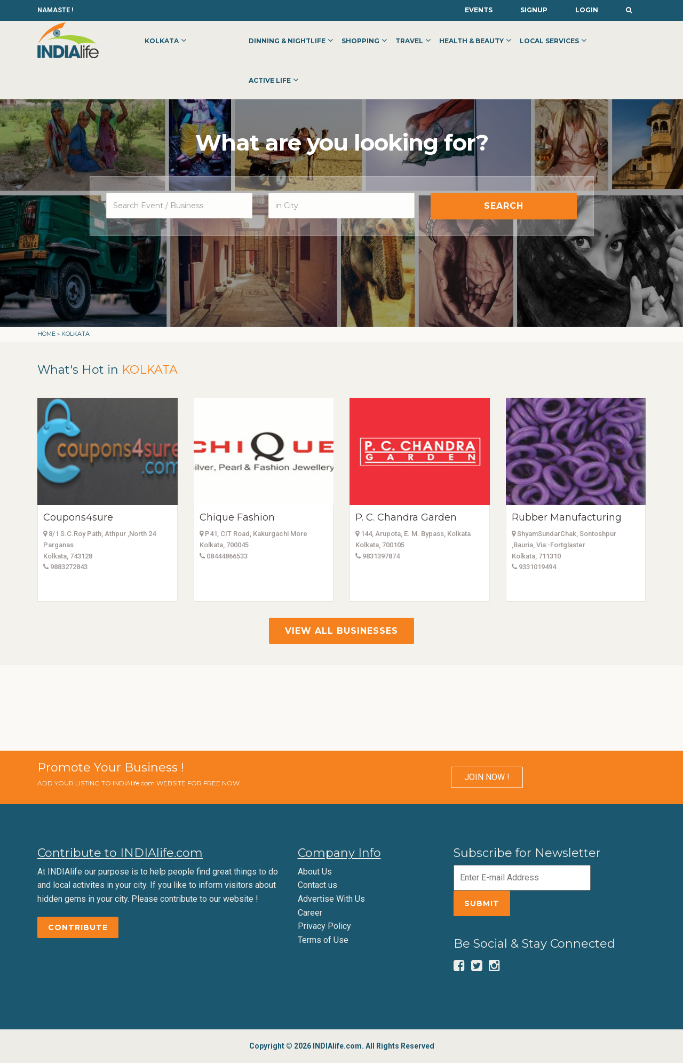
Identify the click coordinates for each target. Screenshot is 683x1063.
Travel (409, 41)
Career (310, 913)
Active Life (270, 80)
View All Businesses (341, 631)
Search (503, 206)
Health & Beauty (471, 41)
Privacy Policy (324, 926)
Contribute (78, 927)
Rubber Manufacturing (567, 517)
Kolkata (162, 41)
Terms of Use (323, 940)
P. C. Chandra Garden (406, 517)
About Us (315, 872)
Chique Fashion (237, 517)
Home (46, 333)
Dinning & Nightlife (287, 41)
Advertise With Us (331, 899)
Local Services (549, 41)
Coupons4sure (78, 517)
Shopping (360, 41)
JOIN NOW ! (487, 777)
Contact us (317, 885)
